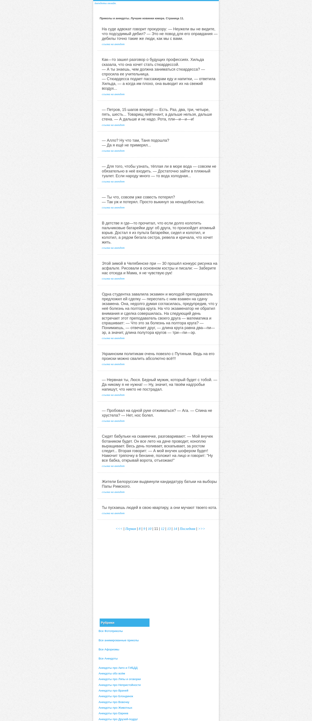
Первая (130, 529)
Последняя (187, 529)
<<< (118, 529)
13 (169, 529)
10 (149, 529)
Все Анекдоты (108, 658)
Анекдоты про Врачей (113, 690)
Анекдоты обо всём (112, 673)
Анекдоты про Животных (115, 707)
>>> (201, 529)
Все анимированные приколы (119, 640)
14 (175, 529)
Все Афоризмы (109, 649)
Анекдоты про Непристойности (120, 685)
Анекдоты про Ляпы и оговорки (120, 679)
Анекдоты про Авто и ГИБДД (118, 667)
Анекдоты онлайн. (105, 3)
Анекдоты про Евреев (113, 713)
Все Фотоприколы (111, 631)
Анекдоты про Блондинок (116, 696)
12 (162, 529)
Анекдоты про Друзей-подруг (118, 719)
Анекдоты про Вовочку (114, 702)
